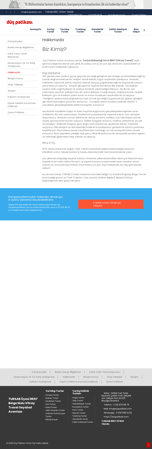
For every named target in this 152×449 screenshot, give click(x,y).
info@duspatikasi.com (31, 12)
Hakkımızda (14, 72)
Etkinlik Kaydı (52, 419)
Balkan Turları (52, 398)
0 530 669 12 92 (74, 15)
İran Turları (51, 404)
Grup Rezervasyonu (117, 15)
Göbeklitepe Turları (81, 403)
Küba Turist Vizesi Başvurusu (17, 55)
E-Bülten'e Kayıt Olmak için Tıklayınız (107, 204)
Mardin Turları (79, 413)
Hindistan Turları (53, 401)
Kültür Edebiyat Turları (82, 422)
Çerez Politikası (16, 112)
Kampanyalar (15, 41)
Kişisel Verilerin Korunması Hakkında (22, 105)
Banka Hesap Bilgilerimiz (21, 47)
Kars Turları (77, 409)
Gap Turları (77, 400)
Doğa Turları (78, 397)
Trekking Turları (79, 416)
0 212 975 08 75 (95, 15)
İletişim (12, 90)
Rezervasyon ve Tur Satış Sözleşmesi (21, 64)
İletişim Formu (15, 78)
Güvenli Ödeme (139, 15)
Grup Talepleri (15, 84)
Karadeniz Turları (80, 406)
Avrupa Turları (52, 395)
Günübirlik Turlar (80, 419)
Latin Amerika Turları (55, 410)
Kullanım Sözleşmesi (19, 96)
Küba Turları (51, 407)
